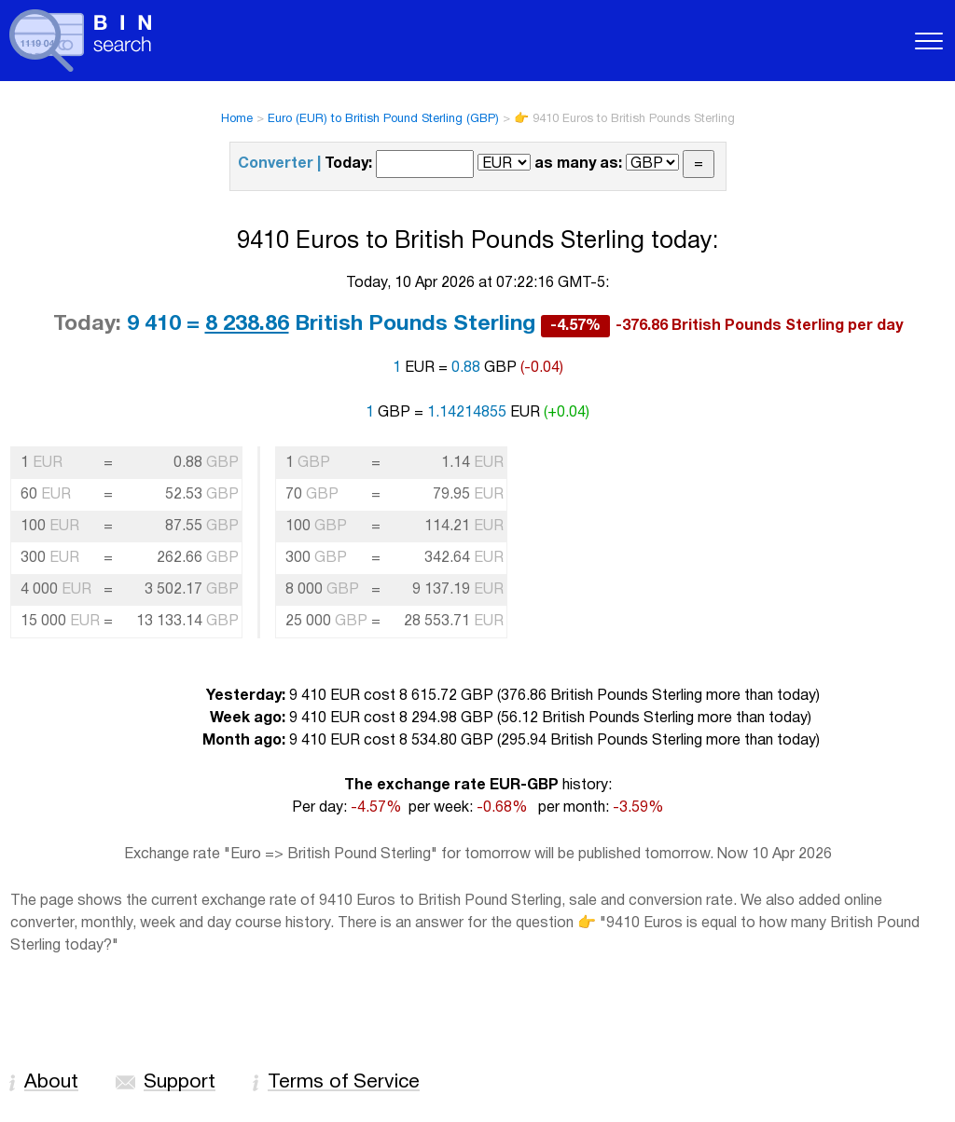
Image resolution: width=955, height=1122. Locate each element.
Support (179, 1082)
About (51, 1082)
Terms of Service (344, 1082)
